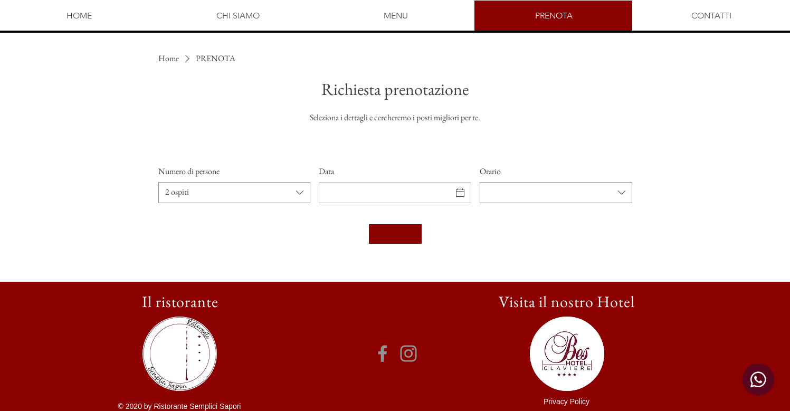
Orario (490, 171)
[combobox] (234, 192)
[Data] (385, 192)
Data (326, 171)
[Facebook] (383, 353)
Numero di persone (189, 171)
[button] (566, 401)
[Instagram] (408, 353)
